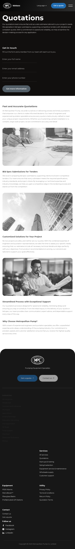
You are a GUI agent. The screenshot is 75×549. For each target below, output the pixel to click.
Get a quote (59, 6)
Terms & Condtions (46, 493)
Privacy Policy (44, 489)
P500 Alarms (7, 489)
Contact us (6, 514)
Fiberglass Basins (8, 496)
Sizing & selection (46, 465)
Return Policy (44, 496)
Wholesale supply (46, 472)
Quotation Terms (46, 500)
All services (43, 455)
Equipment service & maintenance (52, 469)
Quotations (43, 458)
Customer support (46, 476)
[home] (5, 6)
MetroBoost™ (7, 493)
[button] (42, 5)
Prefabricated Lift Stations (12, 500)
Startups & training (46, 462)
